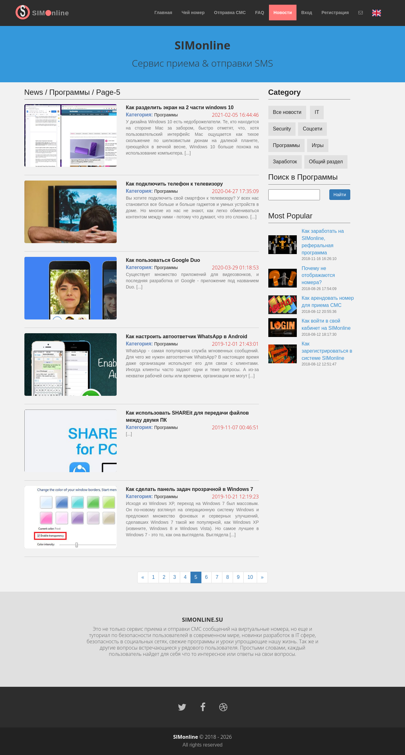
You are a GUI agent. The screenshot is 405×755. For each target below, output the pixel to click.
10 (250, 577)
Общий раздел (326, 161)
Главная (163, 12)
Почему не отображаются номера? (318, 275)
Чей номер (193, 12)
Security (282, 128)
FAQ (259, 12)
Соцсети (312, 128)
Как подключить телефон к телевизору (174, 183)
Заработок (285, 161)
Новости (283, 12)
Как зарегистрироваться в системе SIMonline (326, 351)
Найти (339, 194)
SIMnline (50, 13)
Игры (318, 145)
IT (317, 112)
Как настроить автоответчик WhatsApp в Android (186, 336)
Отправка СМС (230, 12)
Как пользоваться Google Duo (163, 260)
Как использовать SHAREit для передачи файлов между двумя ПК (187, 416)
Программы (166, 114)
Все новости (287, 112)
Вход (306, 12)
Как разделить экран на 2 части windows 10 (180, 107)
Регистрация (335, 12)
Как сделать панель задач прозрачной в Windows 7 (189, 489)
